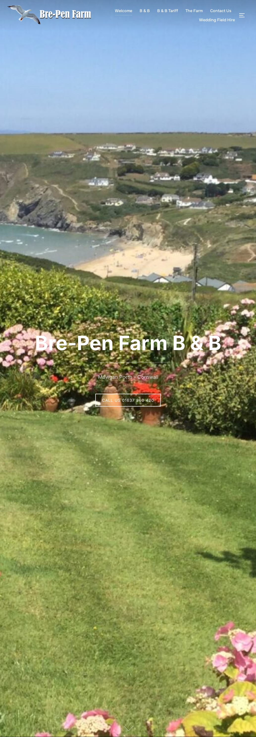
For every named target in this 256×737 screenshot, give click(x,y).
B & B (145, 10)
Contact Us (220, 10)
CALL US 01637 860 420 (128, 400)
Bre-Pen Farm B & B (128, 343)
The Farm (194, 10)
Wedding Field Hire (217, 19)
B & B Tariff (167, 10)
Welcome (123, 10)
